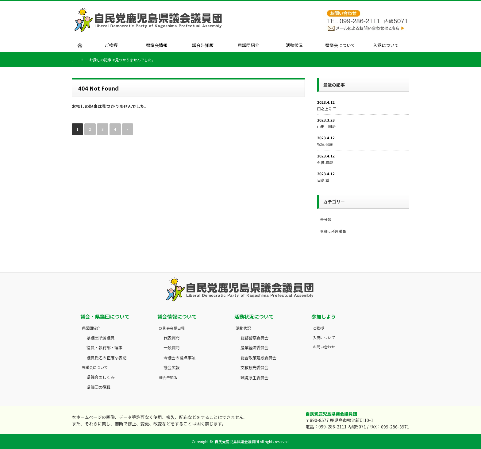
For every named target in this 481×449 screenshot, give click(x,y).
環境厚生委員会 (254, 378)
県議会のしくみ (101, 377)
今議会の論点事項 (179, 358)
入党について (324, 337)
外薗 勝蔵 (325, 162)
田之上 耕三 (327, 108)
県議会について (95, 367)
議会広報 (171, 367)
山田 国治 (326, 126)
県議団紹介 (91, 328)
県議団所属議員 (333, 231)
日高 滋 (323, 180)
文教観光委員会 (254, 367)
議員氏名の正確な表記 (106, 358)
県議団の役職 (98, 387)
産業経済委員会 (254, 347)
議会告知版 (168, 377)
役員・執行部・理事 (104, 347)
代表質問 (171, 338)
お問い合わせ (324, 346)
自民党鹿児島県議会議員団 (237, 441)
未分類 (325, 219)
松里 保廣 (325, 144)
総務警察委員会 (254, 338)
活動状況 (243, 328)
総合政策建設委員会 (258, 358)
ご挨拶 (318, 328)
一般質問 (171, 347)
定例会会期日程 (172, 328)
